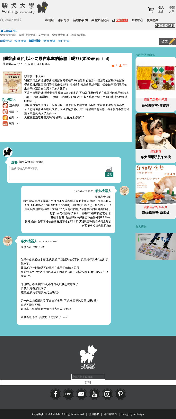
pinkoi (120, 394)
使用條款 (94, 414)
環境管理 (6, 41)
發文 (164, 41)
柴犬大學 (24, 7)
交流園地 (122, 20)
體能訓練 (35, 41)
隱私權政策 (110, 414)
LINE (68, 394)
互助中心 (137, 20)
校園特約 (152, 20)
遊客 (14, 162)
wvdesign (138, 414)
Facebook (55, 394)
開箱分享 (63, 20)
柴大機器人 (8, 99)
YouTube (94, 394)
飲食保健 (20, 41)
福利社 (49, 20)
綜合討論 (64, 41)
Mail (81, 394)
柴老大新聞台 (100, 20)
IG (107, 394)
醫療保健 (49, 41)
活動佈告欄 (80, 20)
